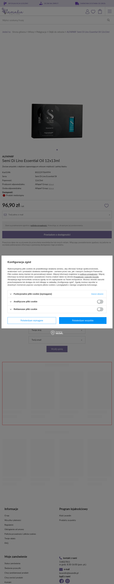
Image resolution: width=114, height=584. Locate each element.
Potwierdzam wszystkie (82, 320)
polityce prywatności (88, 274)
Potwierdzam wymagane (32, 320)
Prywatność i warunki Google (86, 277)
